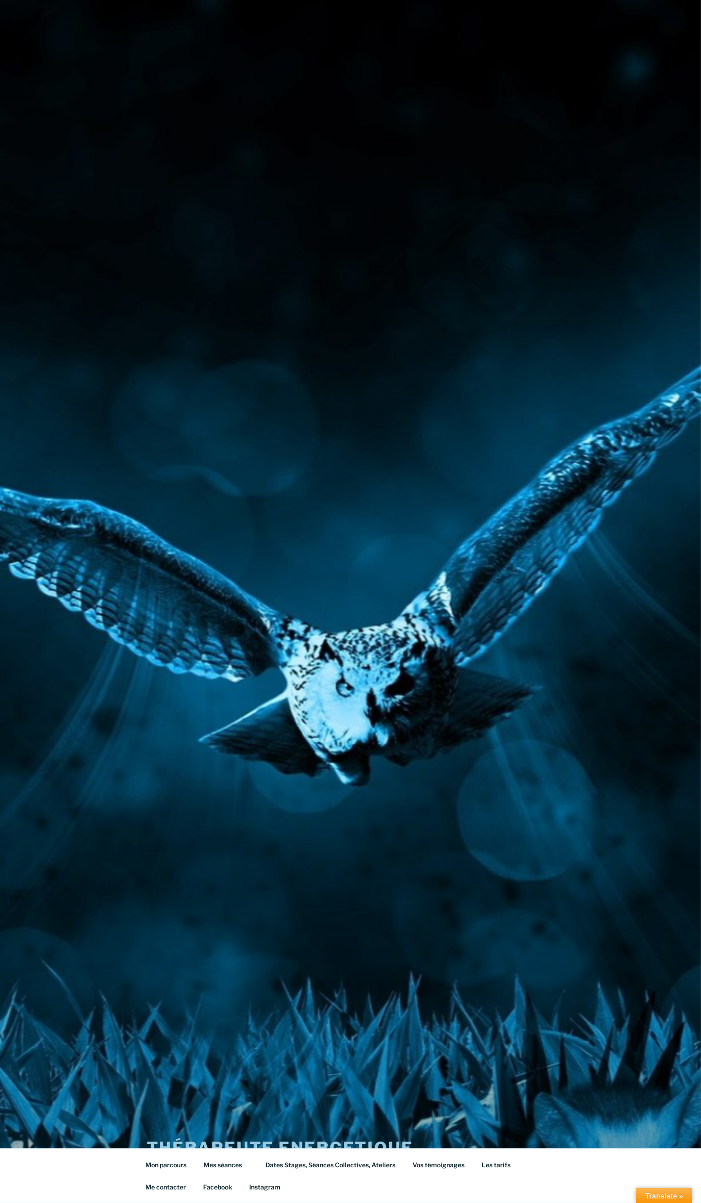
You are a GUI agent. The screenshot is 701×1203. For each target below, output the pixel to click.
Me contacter (165, 1187)
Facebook (217, 1187)
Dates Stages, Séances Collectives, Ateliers (330, 1165)
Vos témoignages (438, 1165)
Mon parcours (165, 1165)
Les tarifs (500, 1165)
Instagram (264, 1187)
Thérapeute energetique (280, 1128)
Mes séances (227, 1165)
